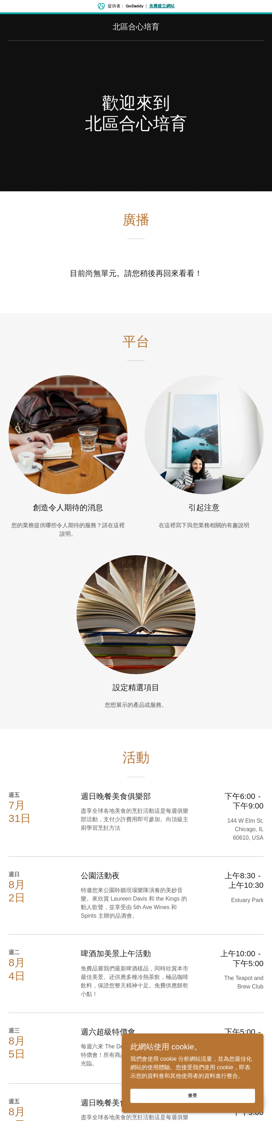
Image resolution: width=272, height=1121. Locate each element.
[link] (136, 27)
